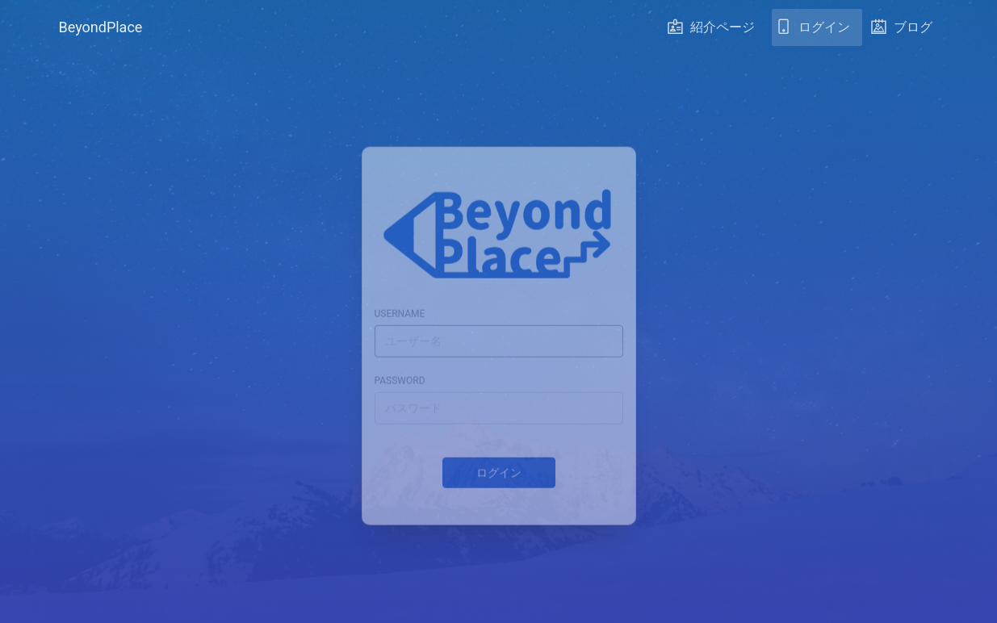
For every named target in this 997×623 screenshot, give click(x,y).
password (400, 369)
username (400, 302)
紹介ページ (711, 31)
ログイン (813, 31)
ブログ (901, 31)
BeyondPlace (101, 27)
